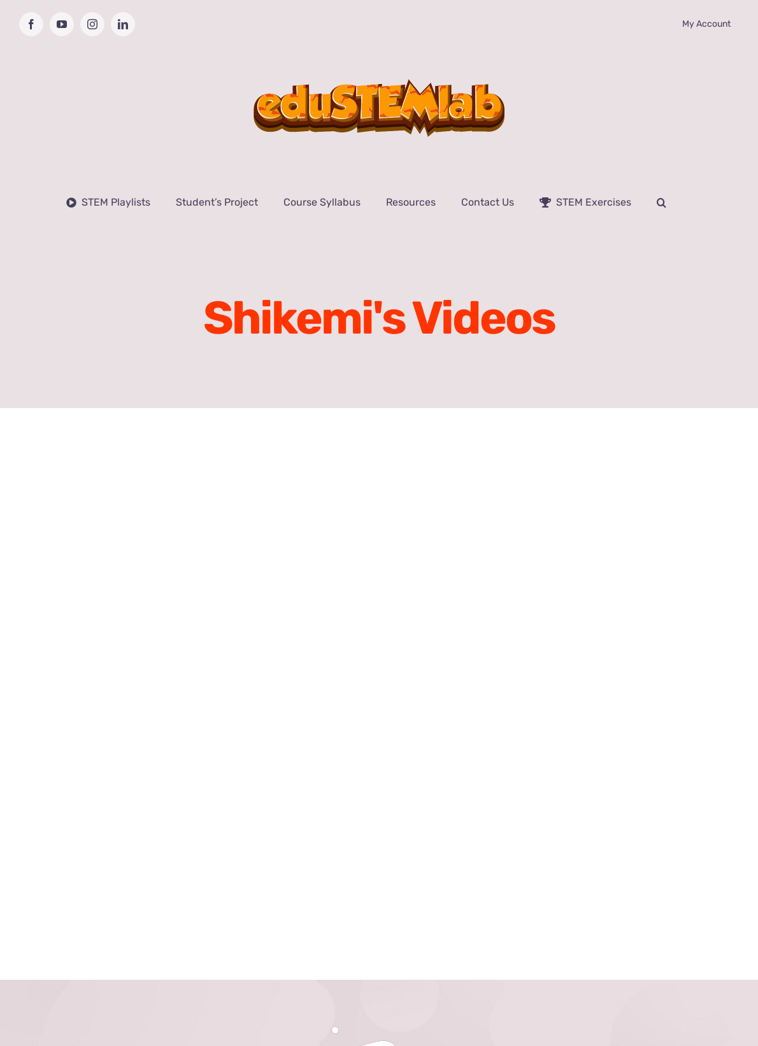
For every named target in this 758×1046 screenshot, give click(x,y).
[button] (661, 202)
